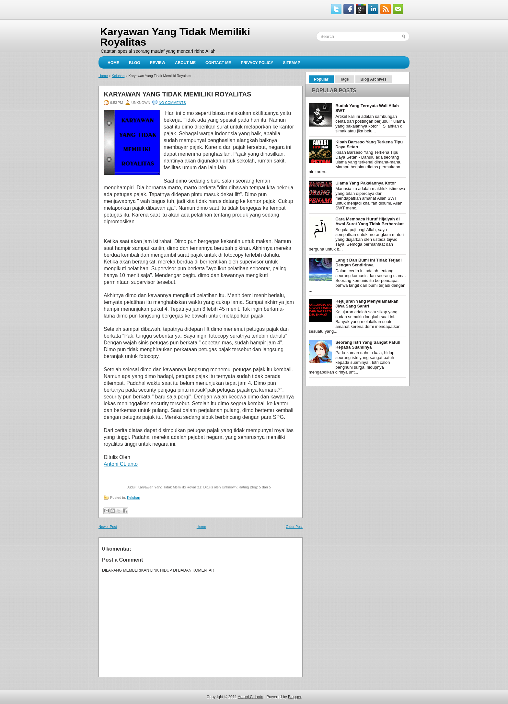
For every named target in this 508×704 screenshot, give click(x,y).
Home (113, 63)
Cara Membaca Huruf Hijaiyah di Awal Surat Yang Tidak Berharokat (369, 221)
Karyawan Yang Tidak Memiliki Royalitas (177, 94)
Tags (344, 79)
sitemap (291, 63)
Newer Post (107, 527)
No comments (172, 103)
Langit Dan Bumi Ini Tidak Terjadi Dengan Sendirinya (368, 262)
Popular (321, 79)
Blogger (294, 697)
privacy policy (257, 63)
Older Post (294, 527)
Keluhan (118, 76)
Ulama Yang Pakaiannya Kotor (365, 183)
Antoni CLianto (250, 697)
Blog (134, 63)
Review (157, 63)
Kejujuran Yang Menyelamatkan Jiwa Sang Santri (366, 303)
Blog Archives (374, 79)
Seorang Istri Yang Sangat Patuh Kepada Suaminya (367, 345)
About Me (185, 63)
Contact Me (218, 63)
